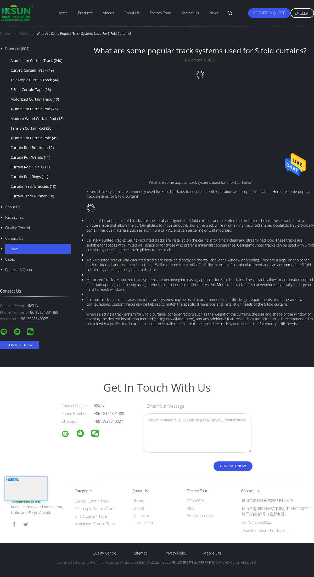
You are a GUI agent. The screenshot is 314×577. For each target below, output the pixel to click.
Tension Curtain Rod (31, 128)
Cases (10, 259)
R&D (190, 508)
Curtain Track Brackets (33, 186)
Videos (108, 12)
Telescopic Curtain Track (34, 80)
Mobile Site (212, 553)
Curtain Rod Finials (30, 167)
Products (85, 12)
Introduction (142, 522)
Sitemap (141, 553)
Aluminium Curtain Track (36, 61)
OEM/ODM (196, 500)
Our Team (140, 515)
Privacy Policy (175, 553)
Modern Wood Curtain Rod (37, 119)
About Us (131, 12)
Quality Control (17, 227)
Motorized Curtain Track (34, 99)
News (213, 12)
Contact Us (190, 12)
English (302, 13)
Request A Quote (269, 12)
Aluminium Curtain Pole (34, 138)
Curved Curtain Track (32, 70)
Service (138, 508)
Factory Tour (160, 12)
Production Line (200, 515)
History (138, 500)
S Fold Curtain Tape (30, 90)
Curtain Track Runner (32, 196)
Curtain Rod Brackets (32, 148)
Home (63, 12)
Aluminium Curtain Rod (34, 109)
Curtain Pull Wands (30, 157)
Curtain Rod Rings (29, 177)
